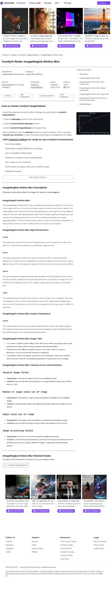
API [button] (57, 3)
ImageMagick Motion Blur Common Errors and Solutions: (93, 99)
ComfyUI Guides (66, 545)
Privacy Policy (99, 545)
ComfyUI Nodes (66, 555)
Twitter (8, 552)
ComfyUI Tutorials (67, 552)
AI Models (49, 574)
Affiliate (35, 552)
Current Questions (46, 96)
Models (47, 3)
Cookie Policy (99, 548)
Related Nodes (85, 104)
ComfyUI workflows (95, 571)
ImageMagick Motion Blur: (90, 78)
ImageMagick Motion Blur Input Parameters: (92, 83)
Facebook (9, 545)
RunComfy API (66, 548)
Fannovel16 (7, 85)
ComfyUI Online (17, 139)
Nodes (14, 55)
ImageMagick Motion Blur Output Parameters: (93, 89)
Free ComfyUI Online (68, 541)
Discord (35, 541)
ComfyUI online (53, 571)
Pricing (67, 3)
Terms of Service (100, 541)
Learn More (64, 559)
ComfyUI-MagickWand (28, 55)
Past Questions (66, 95)
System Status (37, 548)
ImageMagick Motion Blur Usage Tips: (94, 94)
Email (34, 545)
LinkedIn (9, 541)
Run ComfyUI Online (38, 177)
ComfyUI (20, 3)
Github (8, 96)
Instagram (10, 548)
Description (84, 74)
